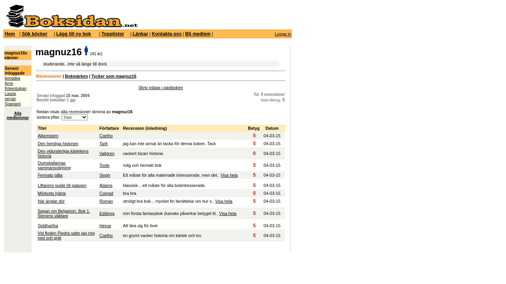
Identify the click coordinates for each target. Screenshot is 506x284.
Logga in (283, 34)
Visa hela (229, 175)
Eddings (107, 213)
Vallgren (106, 153)
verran (10, 99)
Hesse (105, 225)
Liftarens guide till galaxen (62, 185)
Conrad (106, 193)
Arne (9, 83)
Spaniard (13, 104)
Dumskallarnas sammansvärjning (54, 165)
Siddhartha (48, 225)
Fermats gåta (50, 175)
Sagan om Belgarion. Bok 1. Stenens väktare (64, 213)
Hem (10, 34)
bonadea (12, 78)
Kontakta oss (166, 34)
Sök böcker (34, 34)
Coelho (106, 135)
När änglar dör (51, 201)
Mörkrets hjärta (52, 193)
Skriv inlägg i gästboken (160, 87)
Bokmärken (76, 76)
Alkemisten (48, 135)
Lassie (10, 94)
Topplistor (112, 34)
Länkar (140, 34)
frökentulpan (15, 88)
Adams (105, 185)
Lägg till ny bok (73, 34)
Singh (104, 175)
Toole (104, 165)
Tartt (103, 143)
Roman (106, 201)
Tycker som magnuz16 (113, 76)
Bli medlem (197, 34)
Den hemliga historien (58, 143)
